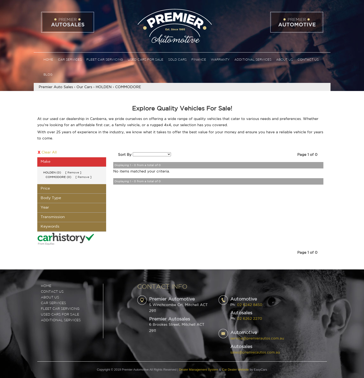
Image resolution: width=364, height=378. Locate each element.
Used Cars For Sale (145, 59)
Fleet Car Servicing (104, 59)
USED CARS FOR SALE (60, 314)
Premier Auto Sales (56, 87)
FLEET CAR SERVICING (60, 308)
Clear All (49, 152)
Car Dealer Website (235, 369)
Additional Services (252, 59)
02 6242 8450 (249, 304)
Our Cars (84, 87)
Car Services (70, 59)
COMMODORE (128, 87)
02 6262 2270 (249, 318)
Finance (198, 59)
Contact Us (308, 59)
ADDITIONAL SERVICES (61, 320)
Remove (73, 172)
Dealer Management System (198, 369)
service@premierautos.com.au (257, 338)
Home (48, 59)
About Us (284, 59)
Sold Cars (177, 59)
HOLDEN (104, 87)
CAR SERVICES (53, 303)
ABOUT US (50, 297)
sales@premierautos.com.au (255, 352)
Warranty (220, 59)
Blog (47, 74)
